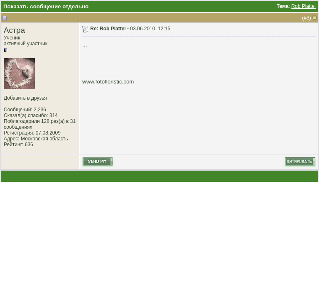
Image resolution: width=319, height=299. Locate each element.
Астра (14, 30)
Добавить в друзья (25, 98)
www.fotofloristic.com (108, 81)
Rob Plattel (303, 6)
